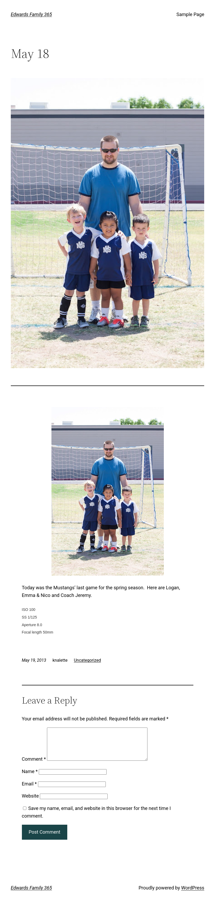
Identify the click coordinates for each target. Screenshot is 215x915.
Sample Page (190, 14)
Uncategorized (87, 660)
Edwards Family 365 (31, 14)
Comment (34, 765)
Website (30, 802)
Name (30, 777)
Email (29, 790)
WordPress (192, 894)
